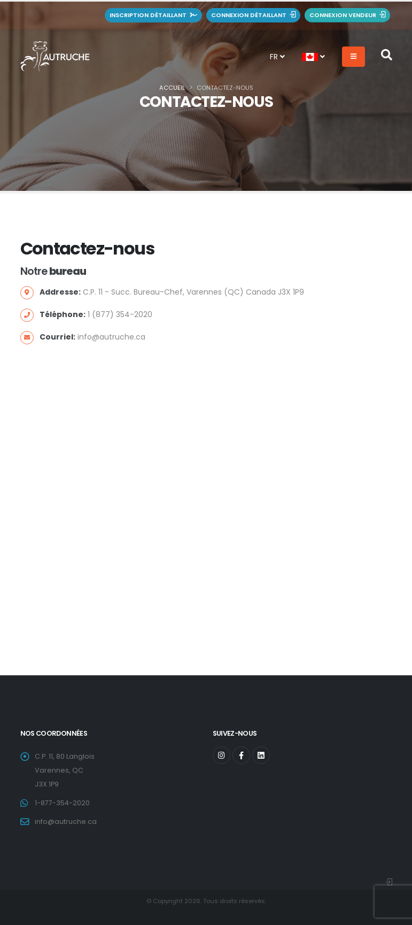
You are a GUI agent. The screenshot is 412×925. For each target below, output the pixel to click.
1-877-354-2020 (62, 802)
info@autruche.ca (66, 821)
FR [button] (277, 56)
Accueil (172, 87)
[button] (313, 56)
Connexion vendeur (347, 15)
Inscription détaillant (153, 15)
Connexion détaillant (253, 15)
